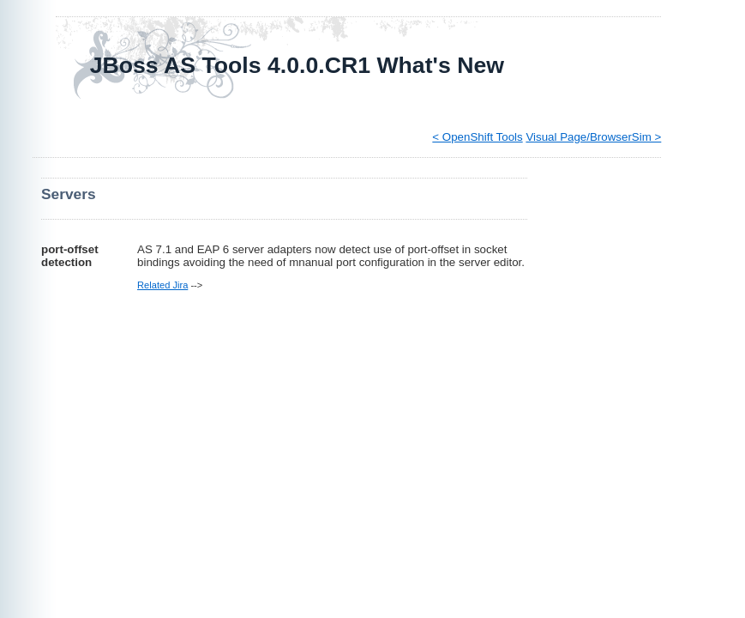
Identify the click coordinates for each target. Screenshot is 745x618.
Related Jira (162, 285)
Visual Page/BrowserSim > (593, 136)
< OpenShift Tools (477, 136)
